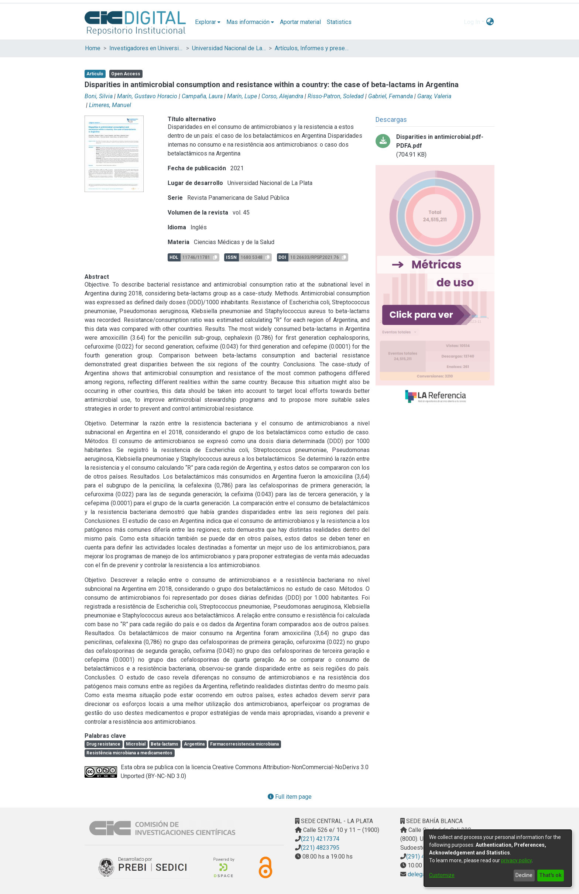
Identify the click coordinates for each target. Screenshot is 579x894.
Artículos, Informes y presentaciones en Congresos (312, 48)
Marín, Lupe (242, 96)
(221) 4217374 (320, 838)
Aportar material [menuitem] (300, 21)
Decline (523, 875)
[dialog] (498, 858)
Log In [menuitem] (472, 21)
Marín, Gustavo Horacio (147, 96)
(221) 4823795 (320, 847)
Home (92, 48)
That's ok (550, 875)
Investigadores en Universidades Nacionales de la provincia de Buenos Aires (146, 48)
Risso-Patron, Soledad (336, 96)
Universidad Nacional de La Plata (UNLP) (229, 48)
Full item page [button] (290, 796)
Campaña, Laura (202, 96)
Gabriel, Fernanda (390, 96)
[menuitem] (207, 22)
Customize (442, 875)
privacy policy (516, 860)
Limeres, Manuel (110, 105)
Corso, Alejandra (282, 96)
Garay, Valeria (434, 96)
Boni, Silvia (99, 96)
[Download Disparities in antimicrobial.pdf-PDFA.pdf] (435, 146)
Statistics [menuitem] (339, 21)
